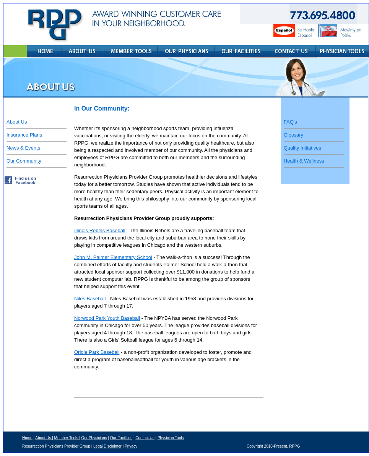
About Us (17, 122)
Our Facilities (121, 438)
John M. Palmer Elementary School (113, 257)
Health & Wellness (304, 161)
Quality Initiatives (302, 148)
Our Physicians (94, 438)
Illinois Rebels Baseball (99, 230)
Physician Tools (171, 438)
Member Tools (66, 438)
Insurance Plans (24, 135)
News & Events (23, 148)
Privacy (131, 446)
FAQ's (290, 122)
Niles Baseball (90, 298)
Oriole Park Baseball (97, 352)
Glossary (293, 135)
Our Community (24, 161)
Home (27, 438)
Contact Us (144, 438)
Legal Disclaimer (107, 446)
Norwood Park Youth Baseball (107, 318)
